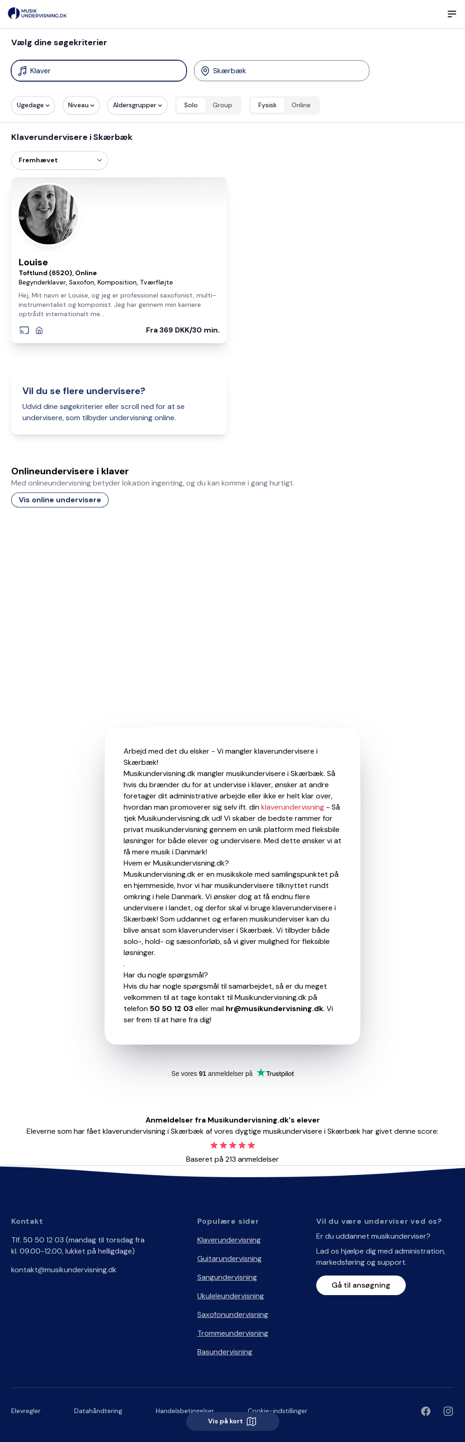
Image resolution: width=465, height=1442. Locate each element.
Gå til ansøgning (361, 1285)
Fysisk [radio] (267, 105)
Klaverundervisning (229, 1240)
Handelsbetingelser (185, 1411)
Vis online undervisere (60, 500)
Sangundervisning (227, 1277)
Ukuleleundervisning (230, 1296)
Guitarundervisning (229, 1258)
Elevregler (26, 1411)
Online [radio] (301, 105)
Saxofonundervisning (232, 1314)
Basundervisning (224, 1352)
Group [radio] (222, 105)
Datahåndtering (98, 1411)
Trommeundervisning (232, 1333)
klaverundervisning (292, 807)
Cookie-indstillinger (277, 1411)
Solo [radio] (191, 105)
